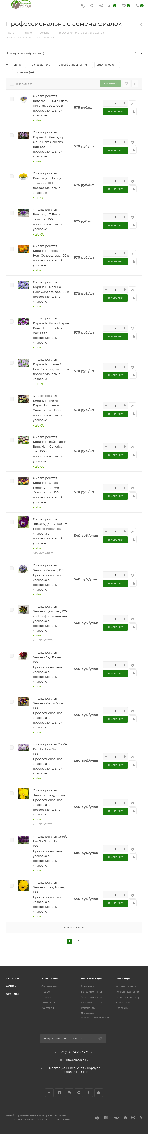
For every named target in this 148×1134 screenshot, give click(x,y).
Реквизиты (48, 1002)
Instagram (69, 1092)
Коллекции (123, 1007)
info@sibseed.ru (76, 1060)
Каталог (13, 978)
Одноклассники (89, 1092)
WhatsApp (98, 1092)
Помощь (123, 978)
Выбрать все (24, 83)
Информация (92, 978)
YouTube (79, 1092)
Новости (46, 991)
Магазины (87, 986)
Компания (50, 978)
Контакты (47, 1007)
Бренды (12, 993)
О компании (49, 986)
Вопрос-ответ (124, 1002)
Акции (11, 986)
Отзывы (46, 997)
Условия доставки (92, 997)
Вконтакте (49, 1092)
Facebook (59, 1092)
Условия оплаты (91, 991)
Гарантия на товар (93, 1002)
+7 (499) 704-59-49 (75, 1052)
